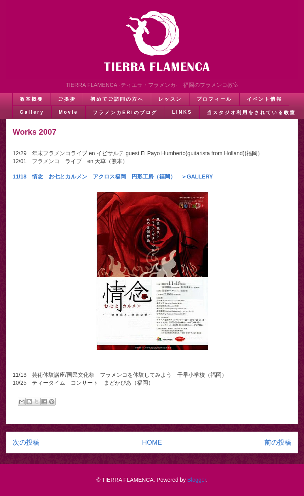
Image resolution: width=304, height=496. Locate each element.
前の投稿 (278, 442)
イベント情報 (264, 99)
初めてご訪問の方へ (117, 99)
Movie (68, 112)
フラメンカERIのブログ (125, 112)
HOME (152, 442)
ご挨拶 (67, 99)
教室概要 (31, 99)
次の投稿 (26, 442)
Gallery (32, 112)
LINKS (182, 112)
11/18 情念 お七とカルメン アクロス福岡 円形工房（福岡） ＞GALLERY (113, 176)
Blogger (196, 480)
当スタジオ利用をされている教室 (251, 112)
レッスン (170, 99)
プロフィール (214, 99)
